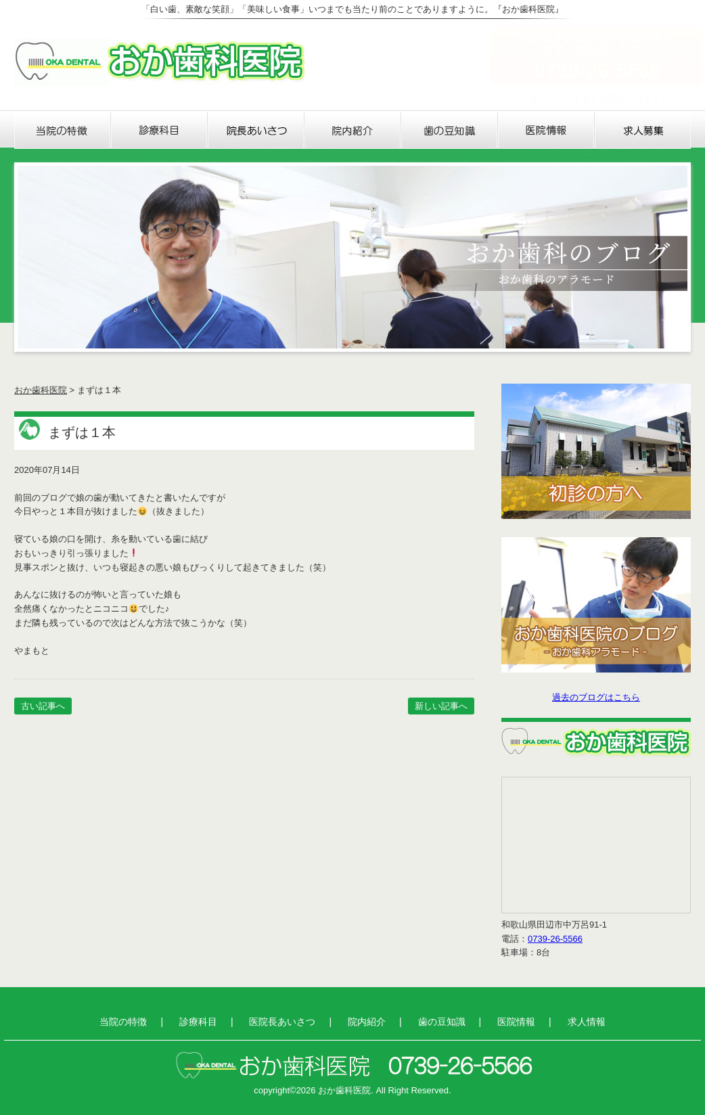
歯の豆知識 (449, 130)
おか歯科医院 (40, 390)
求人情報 (643, 130)
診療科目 (159, 130)
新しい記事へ (441, 706)
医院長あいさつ (256, 130)
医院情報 (546, 130)
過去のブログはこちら (596, 697)
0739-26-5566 (555, 939)
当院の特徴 (62, 130)
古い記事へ (43, 706)
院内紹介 (352, 130)
